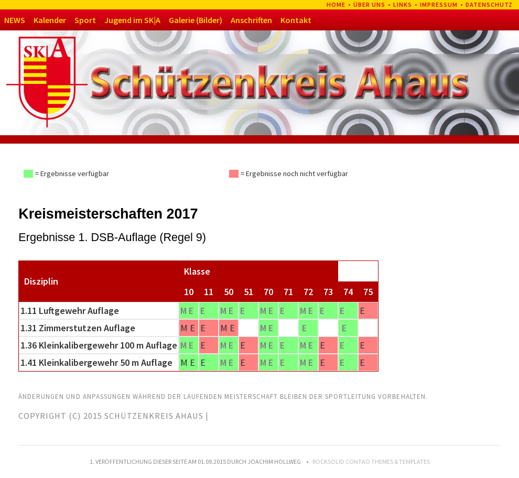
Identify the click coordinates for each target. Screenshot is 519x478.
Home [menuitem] (336, 4)
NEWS (14, 20)
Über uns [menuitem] (369, 4)
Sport (85, 20)
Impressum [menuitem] (439, 4)
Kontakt (295, 20)
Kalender (50, 20)
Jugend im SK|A (132, 20)
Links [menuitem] (402, 4)
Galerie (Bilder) (195, 20)
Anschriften (251, 20)
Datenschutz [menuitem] (489, 4)
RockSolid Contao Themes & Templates (371, 461)
